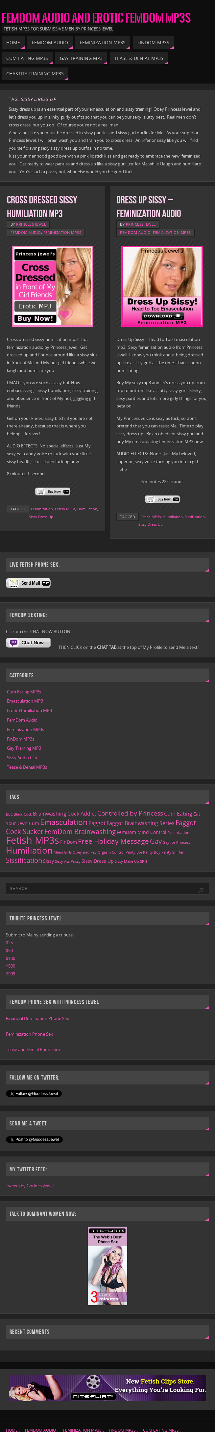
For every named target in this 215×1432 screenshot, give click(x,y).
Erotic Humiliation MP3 (29, 710)
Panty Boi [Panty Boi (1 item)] (134, 852)
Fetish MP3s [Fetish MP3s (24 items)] (32, 840)
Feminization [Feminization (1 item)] (178, 832)
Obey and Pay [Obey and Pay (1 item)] (85, 852)
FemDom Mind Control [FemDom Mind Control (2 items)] (141, 832)
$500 (10, 966)
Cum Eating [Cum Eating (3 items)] (178, 813)
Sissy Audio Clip (22, 758)
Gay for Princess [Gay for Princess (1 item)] (176, 842)
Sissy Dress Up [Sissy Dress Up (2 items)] (98, 861)
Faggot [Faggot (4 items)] (97, 823)
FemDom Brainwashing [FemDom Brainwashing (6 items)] (80, 831)
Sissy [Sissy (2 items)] (48, 861)
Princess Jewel (31, 224)
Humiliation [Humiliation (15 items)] (29, 850)
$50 (9, 950)
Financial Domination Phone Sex (37, 1018)
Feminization (42, 508)
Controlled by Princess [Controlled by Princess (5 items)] (130, 813)
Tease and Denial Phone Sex (33, 1049)
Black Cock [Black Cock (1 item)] (23, 814)
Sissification (195, 516)
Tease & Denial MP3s (27, 767)
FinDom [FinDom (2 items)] (68, 842)
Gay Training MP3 (24, 748)
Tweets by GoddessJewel (30, 1186)
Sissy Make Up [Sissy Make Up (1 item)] (127, 861)
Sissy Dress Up (41, 516)
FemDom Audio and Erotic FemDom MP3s (96, 18)
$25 (9, 943)
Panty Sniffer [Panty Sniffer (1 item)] (172, 852)
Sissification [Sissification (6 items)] (24, 860)
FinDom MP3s (20, 739)
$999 (10, 974)
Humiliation (87, 508)
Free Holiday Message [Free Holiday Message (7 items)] (113, 841)
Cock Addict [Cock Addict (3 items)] (81, 813)
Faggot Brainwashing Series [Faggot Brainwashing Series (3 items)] (141, 823)
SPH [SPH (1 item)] (143, 861)
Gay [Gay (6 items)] (156, 841)
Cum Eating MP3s (24, 692)
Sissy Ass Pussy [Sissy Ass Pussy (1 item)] (68, 861)
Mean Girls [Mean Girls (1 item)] (63, 852)
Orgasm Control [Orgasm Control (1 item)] (111, 852)
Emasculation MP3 (25, 701)
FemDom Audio (26, 232)
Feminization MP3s (62, 232)
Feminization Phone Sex (29, 1034)
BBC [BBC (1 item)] (9, 814)
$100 (10, 958)
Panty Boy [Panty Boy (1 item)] (151, 852)
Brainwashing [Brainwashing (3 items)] (49, 813)
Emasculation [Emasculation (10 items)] (63, 822)
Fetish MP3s (65, 508)
